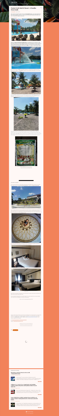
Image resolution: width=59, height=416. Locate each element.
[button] (41, 8)
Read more (40, 381)
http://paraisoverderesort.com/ (18, 321)
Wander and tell (15, 330)
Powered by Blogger (29, 411)
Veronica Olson (31, 413)
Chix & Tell (14, 2)
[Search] (49, 2)
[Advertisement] (47, 20)
